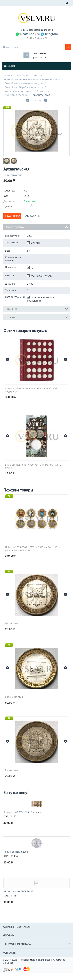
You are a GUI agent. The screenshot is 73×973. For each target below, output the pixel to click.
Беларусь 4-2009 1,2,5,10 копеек (22, 812)
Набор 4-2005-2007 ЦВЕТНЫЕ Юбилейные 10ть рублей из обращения (32, 549)
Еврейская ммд (14, 697)
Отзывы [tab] (36, 317)
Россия (38, 75)
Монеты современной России (21, 79)
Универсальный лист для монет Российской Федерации (31, 390)
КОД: (6, 195)
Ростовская (11, 770)
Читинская (11, 623)
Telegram (49, 34)
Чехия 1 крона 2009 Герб (18, 891)
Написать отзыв (12, 175)
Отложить (32, 216)
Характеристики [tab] (36, 227)
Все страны (23, 75)
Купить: (7, 206)
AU (7, 107)
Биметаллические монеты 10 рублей (25, 91)
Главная (8, 75)
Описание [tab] (36, 309)
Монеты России (51, 79)
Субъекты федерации (16, 95)
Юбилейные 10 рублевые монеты (23, 87)
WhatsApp (24, 34)
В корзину (12, 216)
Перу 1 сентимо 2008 (15, 851)
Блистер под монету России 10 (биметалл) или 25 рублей (34, 466)
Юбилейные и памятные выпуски (24, 83)
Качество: (9, 190)
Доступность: (11, 201)
